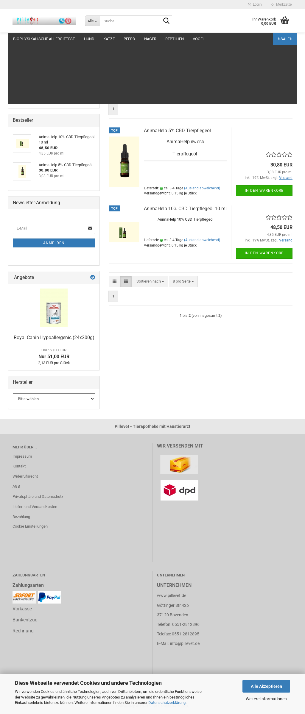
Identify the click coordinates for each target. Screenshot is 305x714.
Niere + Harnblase (28, 78)
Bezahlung (21, 517)
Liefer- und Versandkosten (35, 506)
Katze (109, 39)
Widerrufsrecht (25, 476)
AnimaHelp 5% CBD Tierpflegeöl (177, 130)
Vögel (199, 39)
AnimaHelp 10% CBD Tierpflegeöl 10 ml (185, 208)
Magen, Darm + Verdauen (34, 67)
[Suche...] (92, 20)
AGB (16, 486)
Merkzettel (281, 4)
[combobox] (150, 94)
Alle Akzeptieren (266, 686)
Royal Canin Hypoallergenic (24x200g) (54, 337)
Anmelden (54, 243)
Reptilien (174, 39)
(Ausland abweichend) (202, 188)
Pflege (18, 55)
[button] (114, 94)
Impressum (22, 456)
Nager (150, 39)
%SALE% (285, 39)
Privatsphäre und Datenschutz (38, 496)
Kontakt (19, 466)
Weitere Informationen (266, 698)
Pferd (129, 39)
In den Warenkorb (264, 190)
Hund (89, 39)
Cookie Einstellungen (30, 526)
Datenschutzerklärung (167, 702)
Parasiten (21, 90)
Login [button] (255, 4)
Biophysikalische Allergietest (44, 39)
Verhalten (21, 102)
